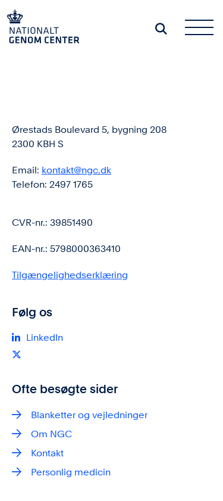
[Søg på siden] (161, 28)
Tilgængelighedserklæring (70, 275)
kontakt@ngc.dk (76, 170)
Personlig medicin (71, 472)
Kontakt (47, 453)
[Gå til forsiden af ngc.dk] (40, 29)
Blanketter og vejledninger (89, 415)
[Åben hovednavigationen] (204, 29)
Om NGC (51, 434)
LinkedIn (44, 337)
